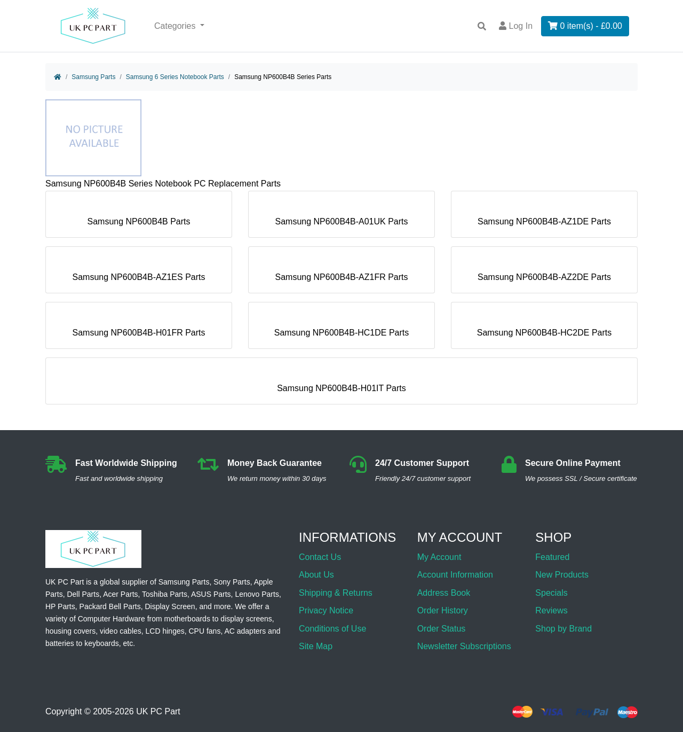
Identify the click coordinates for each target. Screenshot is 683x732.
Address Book (444, 592)
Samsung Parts (93, 77)
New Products (562, 574)
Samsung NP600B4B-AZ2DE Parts (544, 272)
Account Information (455, 574)
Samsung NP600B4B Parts (139, 217)
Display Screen (170, 606)
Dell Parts (83, 594)
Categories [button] (176, 25)
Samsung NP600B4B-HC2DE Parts (544, 328)
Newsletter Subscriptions (464, 646)
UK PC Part (158, 712)
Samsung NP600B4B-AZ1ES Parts (138, 272)
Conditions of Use (332, 628)
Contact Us (320, 557)
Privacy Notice (326, 610)
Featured (552, 557)
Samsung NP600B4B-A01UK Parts (341, 217)
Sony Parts (231, 582)
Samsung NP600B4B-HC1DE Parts (341, 328)
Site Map (315, 646)
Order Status (441, 628)
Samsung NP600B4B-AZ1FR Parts (341, 272)
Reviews (551, 610)
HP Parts (60, 606)
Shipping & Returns (335, 592)
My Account (439, 557)
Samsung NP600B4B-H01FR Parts (139, 328)
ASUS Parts (211, 594)
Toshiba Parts (164, 594)
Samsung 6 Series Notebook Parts (175, 77)
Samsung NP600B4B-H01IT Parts (341, 384)
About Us (316, 574)
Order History (442, 610)
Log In (516, 25)
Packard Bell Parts (110, 606)
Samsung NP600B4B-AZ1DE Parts (544, 217)
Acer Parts (120, 594)
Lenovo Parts (257, 594)
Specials (551, 592)
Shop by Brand (563, 628)
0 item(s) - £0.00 (585, 25)
